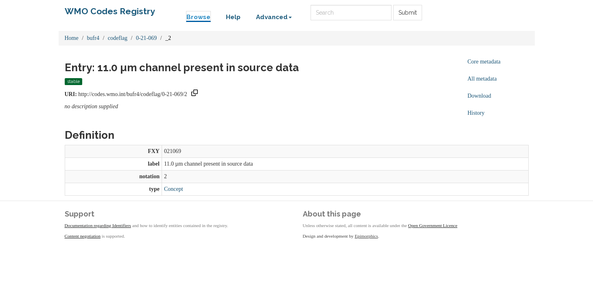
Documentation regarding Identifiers (98, 225)
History (476, 113)
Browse (198, 17)
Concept (173, 189)
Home (72, 38)
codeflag (117, 38)
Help (233, 17)
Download (479, 96)
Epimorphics (366, 236)
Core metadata (484, 62)
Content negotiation (83, 236)
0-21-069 (146, 38)
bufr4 (93, 38)
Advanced (274, 17)
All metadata (482, 79)
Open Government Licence (432, 225)
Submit (407, 12)
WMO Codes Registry (110, 11)
